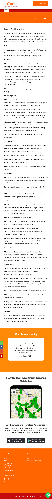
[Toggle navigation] (6, 10)
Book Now (41, 3)
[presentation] (4, 350)
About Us (6, 460)
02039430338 (9, 475)
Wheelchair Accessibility (34, 460)
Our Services (7, 462)
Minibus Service (31, 458)
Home (5, 458)
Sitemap (39, 496)
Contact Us (7, 467)
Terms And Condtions (28, 496)
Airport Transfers (8, 464)
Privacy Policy (14, 496)
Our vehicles (7, 465)
